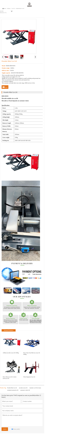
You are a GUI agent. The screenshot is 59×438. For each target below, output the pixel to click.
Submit (4, 429)
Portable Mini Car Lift (12, 387)
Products (8, 8)
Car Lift (13, 8)
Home (4, 8)
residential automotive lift (12, 390)
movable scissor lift (23, 387)
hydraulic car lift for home (35, 387)
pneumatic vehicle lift (25, 390)
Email (5, 86)
